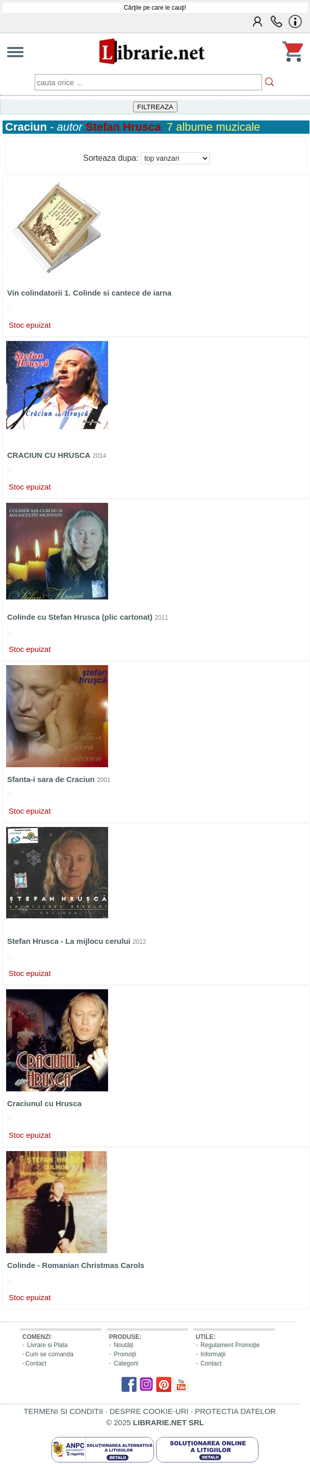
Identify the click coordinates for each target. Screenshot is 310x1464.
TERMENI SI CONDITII (63, 1411)
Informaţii (212, 1354)
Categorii (126, 1363)
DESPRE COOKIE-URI (149, 1411)
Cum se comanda (49, 1354)
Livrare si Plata (47, 1345)
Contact (35, 1363)
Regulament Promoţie (230, 1345)
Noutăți (123, 1345)
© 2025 (155, 1422)
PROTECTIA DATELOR (235, 1411)
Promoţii (125, 1354)
